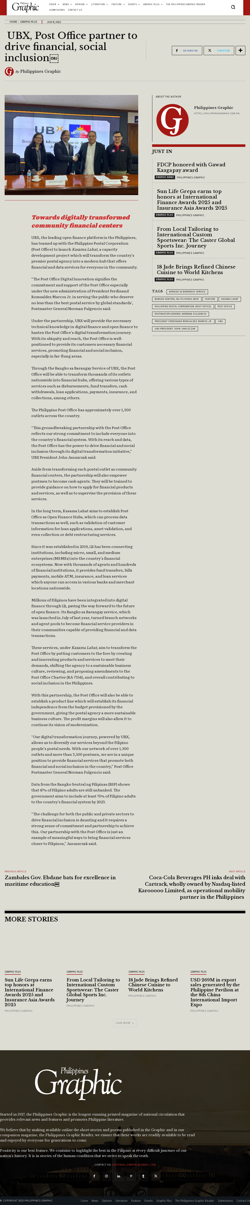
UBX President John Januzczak (175, 328)
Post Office (225, 306)
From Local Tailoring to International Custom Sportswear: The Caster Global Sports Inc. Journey (196, 237)
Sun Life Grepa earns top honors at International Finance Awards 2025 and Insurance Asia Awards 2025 (192, 200)
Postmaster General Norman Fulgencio (180, 313)
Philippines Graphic (40, 71)
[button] (233, 7)
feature (210, 298)
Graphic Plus (28, 21)
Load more (125, 1023)
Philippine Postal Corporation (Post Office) (183, 306)
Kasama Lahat (229, 298)
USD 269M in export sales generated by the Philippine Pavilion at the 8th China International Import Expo (215, 992)
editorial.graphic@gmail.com (134, 1164)
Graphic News (165, 177)
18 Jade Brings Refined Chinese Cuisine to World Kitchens (196, 269)
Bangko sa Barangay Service (187, 291)
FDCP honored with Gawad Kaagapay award (191, 167)
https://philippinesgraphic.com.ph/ (217, 113)
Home (13, 21)
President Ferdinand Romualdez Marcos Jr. (183, 321)
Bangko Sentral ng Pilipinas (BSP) (177, 298)
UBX (220, 321)
